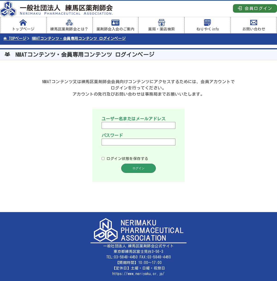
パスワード (112, 135)
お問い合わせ (254, 25)
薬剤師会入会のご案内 (115, 25)
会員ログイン (255, 8)
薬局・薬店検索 (161, 25)
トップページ (23, 25)
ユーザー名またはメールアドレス (134, 119)
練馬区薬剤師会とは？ (69, 25)
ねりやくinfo (208, 25)
